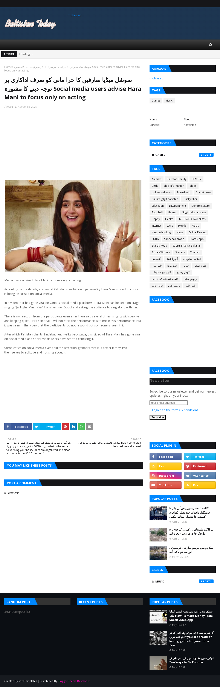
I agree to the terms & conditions (175, 410)
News (180, 232)
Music (169, 100)
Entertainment (177, 206)
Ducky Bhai (190, 199)
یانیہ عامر (190, 285)
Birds (155, 186)
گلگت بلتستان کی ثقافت (165, 279)
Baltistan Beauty (176, 179)
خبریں (186, 265)
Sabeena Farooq (174, 239)
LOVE (170, 225)
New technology (161, 232)
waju (10, 107)
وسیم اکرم (174, 285)
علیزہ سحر (200, 265)
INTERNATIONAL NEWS (192, 219)
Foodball (157, 212)
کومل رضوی (182, 272)
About (187, 119)
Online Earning (197, 232)
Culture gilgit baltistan (165, 199)
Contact (154, 125)
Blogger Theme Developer (74, 681)
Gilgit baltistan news (194, 212)
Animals (156, 179)
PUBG (155, 239)
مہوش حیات (190, 279)
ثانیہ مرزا (157, 265)
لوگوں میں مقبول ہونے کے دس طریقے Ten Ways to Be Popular (191, 660)
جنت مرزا (172, 265)
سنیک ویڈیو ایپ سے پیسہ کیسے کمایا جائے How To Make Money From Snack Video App (191, 616)
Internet (156, 225)
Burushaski (183, 192)
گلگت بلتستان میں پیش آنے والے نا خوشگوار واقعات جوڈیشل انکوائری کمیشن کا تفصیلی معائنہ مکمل (189, 512)
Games (156, 100)
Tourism (195, 252)
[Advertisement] (73, 145)
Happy (156, 219)
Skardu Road (159, 245)
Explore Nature (200, 206)
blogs (192, 186)
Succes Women (161, 252)
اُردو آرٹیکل (172, 259)
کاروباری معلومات (161, 272)
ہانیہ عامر (157, 285)
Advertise (190, 125)
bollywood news (162, 192)
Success (180, 252)
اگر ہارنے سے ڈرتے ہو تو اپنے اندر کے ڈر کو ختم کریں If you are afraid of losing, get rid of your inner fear (191, 639)
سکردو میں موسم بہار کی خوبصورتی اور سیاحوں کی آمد (191, 550)
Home (8, 67)
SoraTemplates (27, 681)
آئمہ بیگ (156, 259)
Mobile (182, 225)
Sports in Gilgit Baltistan (187, 245)
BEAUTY (196, 179)
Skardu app (197, 239)
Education (158, 206)
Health (169, 219)
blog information (173, 186)
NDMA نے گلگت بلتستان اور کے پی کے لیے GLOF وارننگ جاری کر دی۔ (191, 532)
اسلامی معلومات (192, 259)
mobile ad (74, 15)
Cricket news (203, 192)
